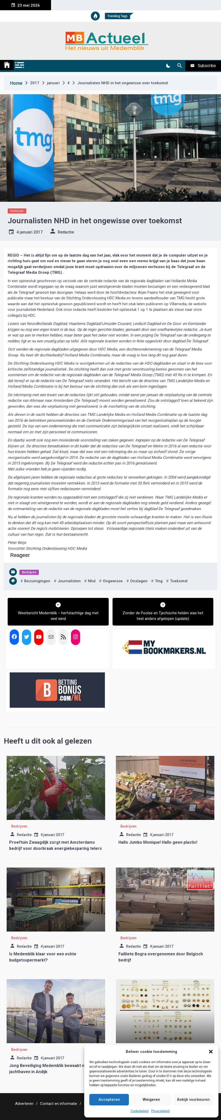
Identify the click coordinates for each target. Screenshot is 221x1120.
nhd (91, 581)
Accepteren (109, 1099)
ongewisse (113, 581)
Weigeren (151, 1099)
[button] (210, 1051)
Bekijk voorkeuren (193, 1099)
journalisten (69, 581)
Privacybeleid (160, 1111)
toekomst (179, 581)
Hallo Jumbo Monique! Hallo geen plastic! (157, 842)
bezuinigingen (37, 581)
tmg (159, 581)
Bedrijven (17, 211)
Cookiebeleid (139, 1111)
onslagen (139, 581)
